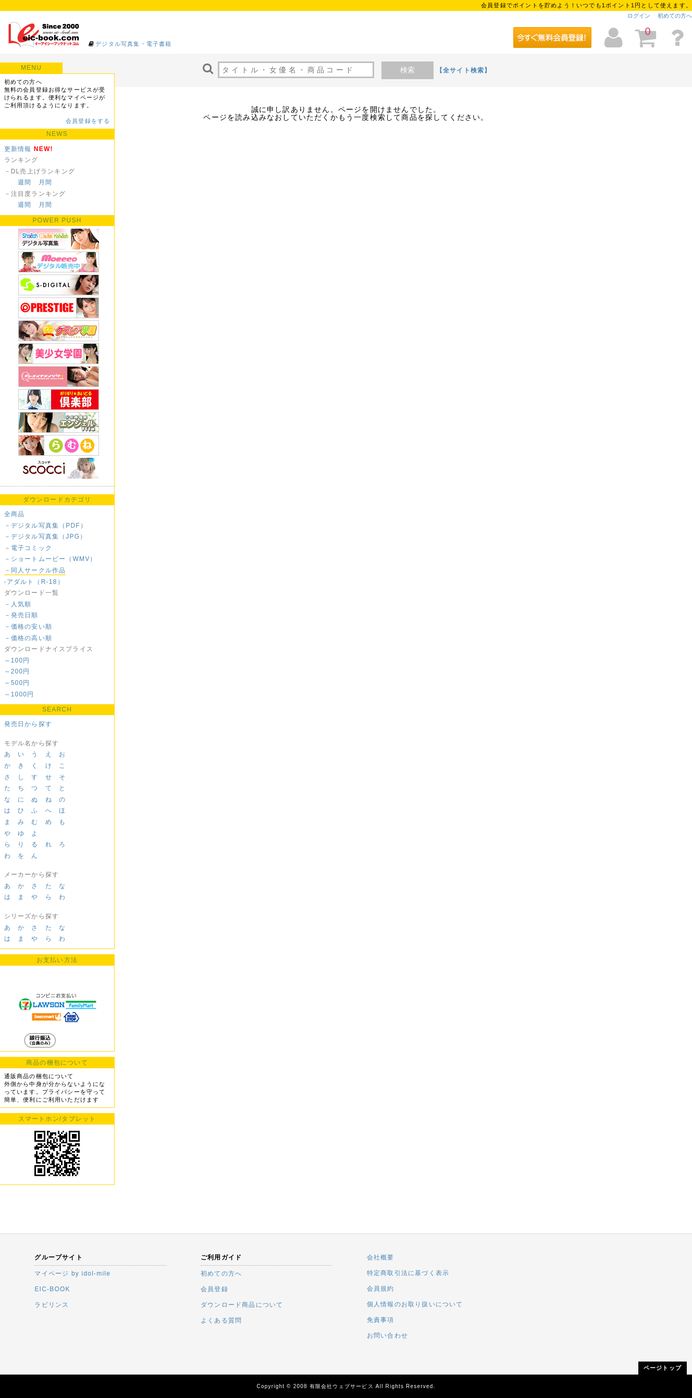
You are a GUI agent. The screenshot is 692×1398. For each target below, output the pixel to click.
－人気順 (18, 604)
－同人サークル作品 (35, 570)
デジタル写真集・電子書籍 (133, 44)
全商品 (14, 514)
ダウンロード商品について (242, 1304)
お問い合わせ (387, 1335)
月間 (45, 182)
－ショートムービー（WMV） (50, 559)
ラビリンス (51, 1304)
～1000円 (19, 694)
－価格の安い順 (28, 626)
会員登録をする (88, 121)
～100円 (17, 660)
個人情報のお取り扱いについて (415, 1304)
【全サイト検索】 (463, 70)
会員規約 (380, 1288)
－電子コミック (28, 548)
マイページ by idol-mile (72, 1273)
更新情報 (18, 149)
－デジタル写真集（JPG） (45, 536)
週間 (24, 182)
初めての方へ (675, 16)
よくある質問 (221, 1320)
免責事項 (380, 1320)
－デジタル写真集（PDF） (46, 525)
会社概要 (380, 1257)
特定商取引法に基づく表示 (408, 1273)
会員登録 (214, 1289)
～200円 (17, 671)
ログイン (638, 16)
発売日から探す (28, 724)
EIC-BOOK (52, 1289)
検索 (407, 70)
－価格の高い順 (28, 638)
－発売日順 (21, 615)
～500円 (17, 682)
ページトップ (663, 1368)
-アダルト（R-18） (34, 581)
